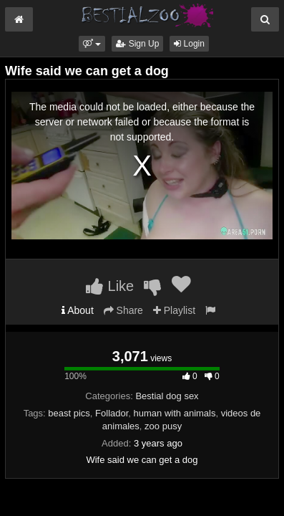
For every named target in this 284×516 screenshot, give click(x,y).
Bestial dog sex (166, 396)
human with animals (175, 413)
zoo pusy (163, 426)
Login (189, 44)
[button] (92, 44)
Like (110, 286)
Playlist (174, 310)
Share (123, 310)
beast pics (69, 413)
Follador (111, 413)
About (78, 310)
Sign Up (137, 44)
